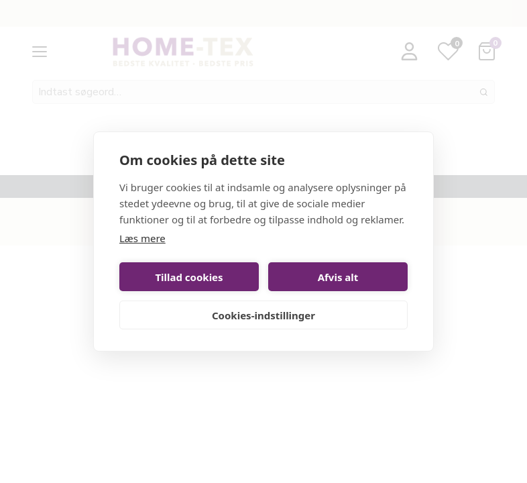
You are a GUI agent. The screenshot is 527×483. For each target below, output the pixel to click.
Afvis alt (338, 277)
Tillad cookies (189, 277)
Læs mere (142, 238)
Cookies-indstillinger (263, 315)
